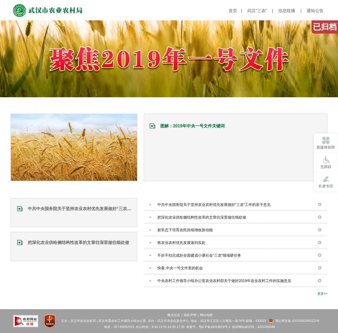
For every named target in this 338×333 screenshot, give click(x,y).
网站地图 (206, 315)
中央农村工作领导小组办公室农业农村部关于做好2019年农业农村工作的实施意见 (224, 281)
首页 (233, 10)
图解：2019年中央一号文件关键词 (192, 126)
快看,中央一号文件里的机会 (180, 268)
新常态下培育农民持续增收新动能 (185, 230)
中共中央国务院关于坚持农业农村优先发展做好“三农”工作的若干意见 (93, 208)
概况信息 (173, 315)
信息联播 (286, 10)
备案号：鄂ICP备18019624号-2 (208, 327)
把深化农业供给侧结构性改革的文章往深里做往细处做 (78, 242)
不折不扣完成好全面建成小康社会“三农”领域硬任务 (199, 255)
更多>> (322, 293)
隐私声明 (190, 315)
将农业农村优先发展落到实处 (181, 242)
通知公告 (315, 10)
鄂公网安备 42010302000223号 (297, 321)
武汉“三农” (257, 10)
